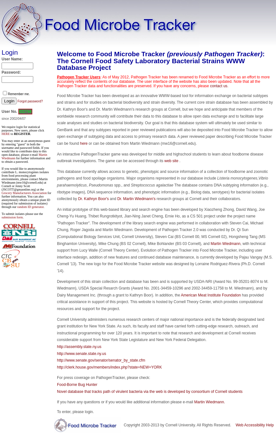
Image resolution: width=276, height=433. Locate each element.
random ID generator (30, 207)
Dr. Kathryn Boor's (93, 199)
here (84, 143)
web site (171, 161)
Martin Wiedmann (226, 243)
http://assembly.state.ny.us (79, 347)
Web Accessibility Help (254, 425)
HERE (6, 134)
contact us (219, 86)
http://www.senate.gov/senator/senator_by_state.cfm (101, 360)
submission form (12, 217)
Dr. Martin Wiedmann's (136, 199)
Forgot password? (30, 101)
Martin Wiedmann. (209, 402)
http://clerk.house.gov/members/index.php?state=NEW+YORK (109, 367)
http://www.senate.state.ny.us (81, 353)
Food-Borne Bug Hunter (77, 384)
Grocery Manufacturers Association (24, 193)
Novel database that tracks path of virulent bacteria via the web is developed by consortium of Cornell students (149, 391)
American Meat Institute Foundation (211, 295)
